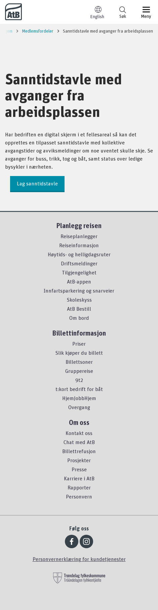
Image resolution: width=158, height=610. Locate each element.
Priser (79, 343)
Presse (79, 469)
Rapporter (79, 487)
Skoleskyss (79, 299)
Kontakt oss (79, 433)
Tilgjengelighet (79, 272)
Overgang (79, 407)
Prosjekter (79, 460)
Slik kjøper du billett (79, 352)
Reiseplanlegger (79, 236)
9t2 (79, 380)
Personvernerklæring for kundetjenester (79, 559)
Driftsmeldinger (79, 263)
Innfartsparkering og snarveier (79, 290)
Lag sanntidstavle (37, 183)
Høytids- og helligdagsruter (79, 254)
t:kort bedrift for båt (79, 389)
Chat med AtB (79, 442)
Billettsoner (79, 361)
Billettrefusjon (79, 451)
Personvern (79, 496)
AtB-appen (79, 281)
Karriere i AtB (79, 478)
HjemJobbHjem (79, 398)
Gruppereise (79, 370)
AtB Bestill (79, 308)
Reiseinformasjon (79, 245)
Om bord (79, 317)
